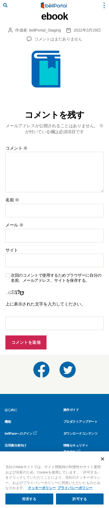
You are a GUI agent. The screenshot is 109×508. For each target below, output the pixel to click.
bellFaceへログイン (21, 433)
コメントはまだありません (58, 39)
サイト (11, 250)
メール (14, 225)
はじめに (11, 410)
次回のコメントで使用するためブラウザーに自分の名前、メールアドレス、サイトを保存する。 (56, 278)
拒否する (29, 501)
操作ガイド (71, 410)
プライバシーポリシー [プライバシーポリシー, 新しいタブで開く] (75, 490)
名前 (12, 200)
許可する (79, 501)
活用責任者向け (16, 445)
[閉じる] (102, 461)
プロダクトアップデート (80, 422)
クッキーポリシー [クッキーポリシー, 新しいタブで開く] (42, 490)
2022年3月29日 (87, 30)
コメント (16, 148)
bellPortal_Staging (45, 30)
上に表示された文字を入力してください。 (45, 304)
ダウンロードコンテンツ (80, 433)
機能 (8, 422)
